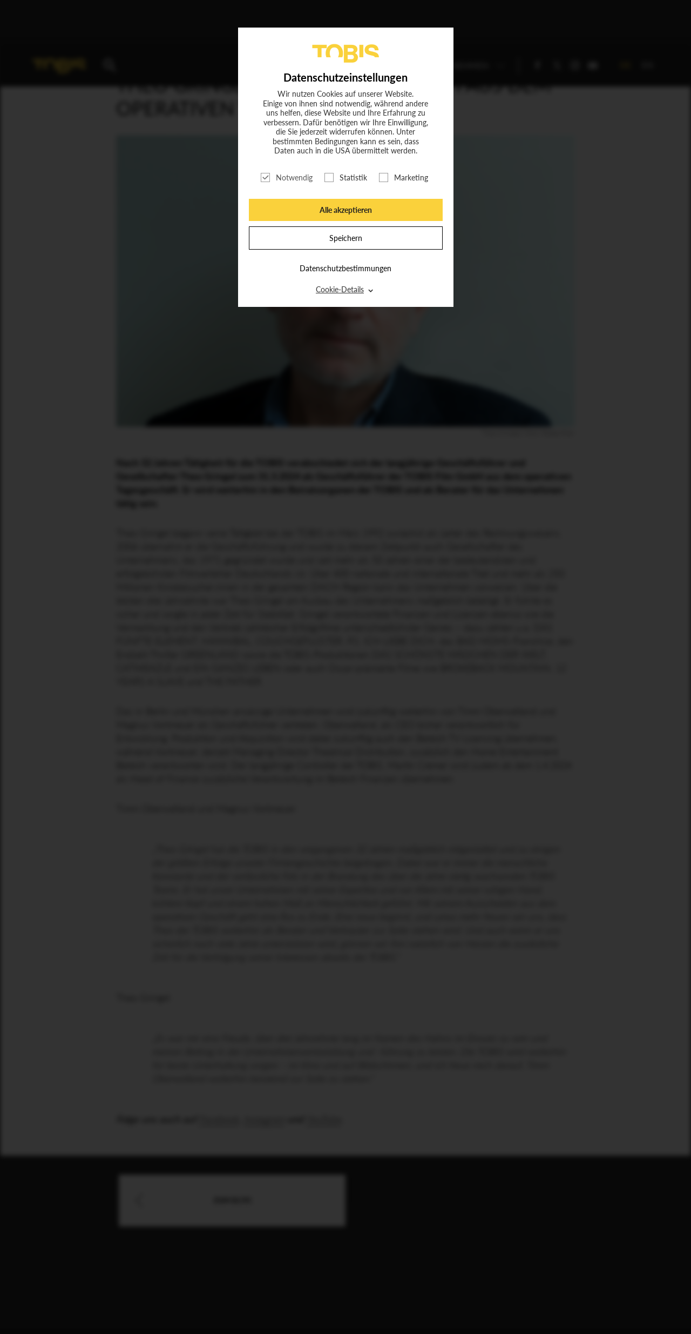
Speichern (345, 238)
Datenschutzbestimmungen (345, 268)
